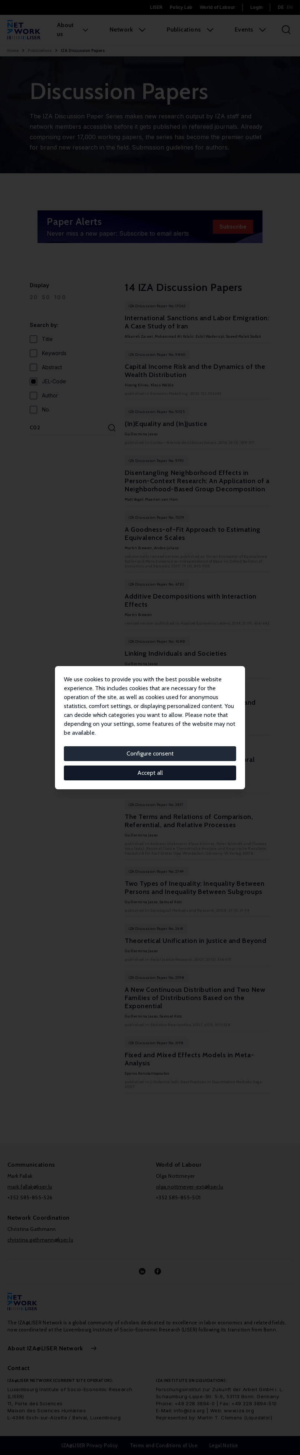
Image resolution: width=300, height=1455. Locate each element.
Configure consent (150, 753)
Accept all (150, 772)
